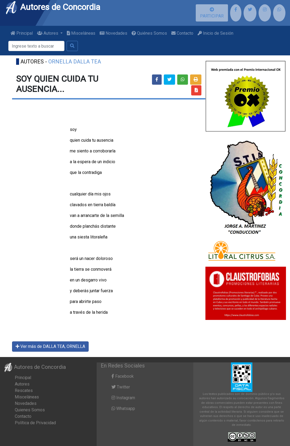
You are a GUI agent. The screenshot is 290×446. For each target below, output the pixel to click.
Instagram (123, 397)
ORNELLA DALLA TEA (74, 61)
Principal (21, 33)
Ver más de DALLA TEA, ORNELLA (50, 346)
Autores (22, 384)
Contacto (182, 33)
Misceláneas (81, 33)
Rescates (24, 390)
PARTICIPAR (212, 13)
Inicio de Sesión (215, 33)
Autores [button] (48, 33)
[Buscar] (36, 46)
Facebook (122, 376)
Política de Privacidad (35, 422)
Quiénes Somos (149, 33)
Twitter (120, 387)
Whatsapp (123, 408)
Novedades (113, 33)
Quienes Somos (30, 409)
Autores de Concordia (52, 7)
